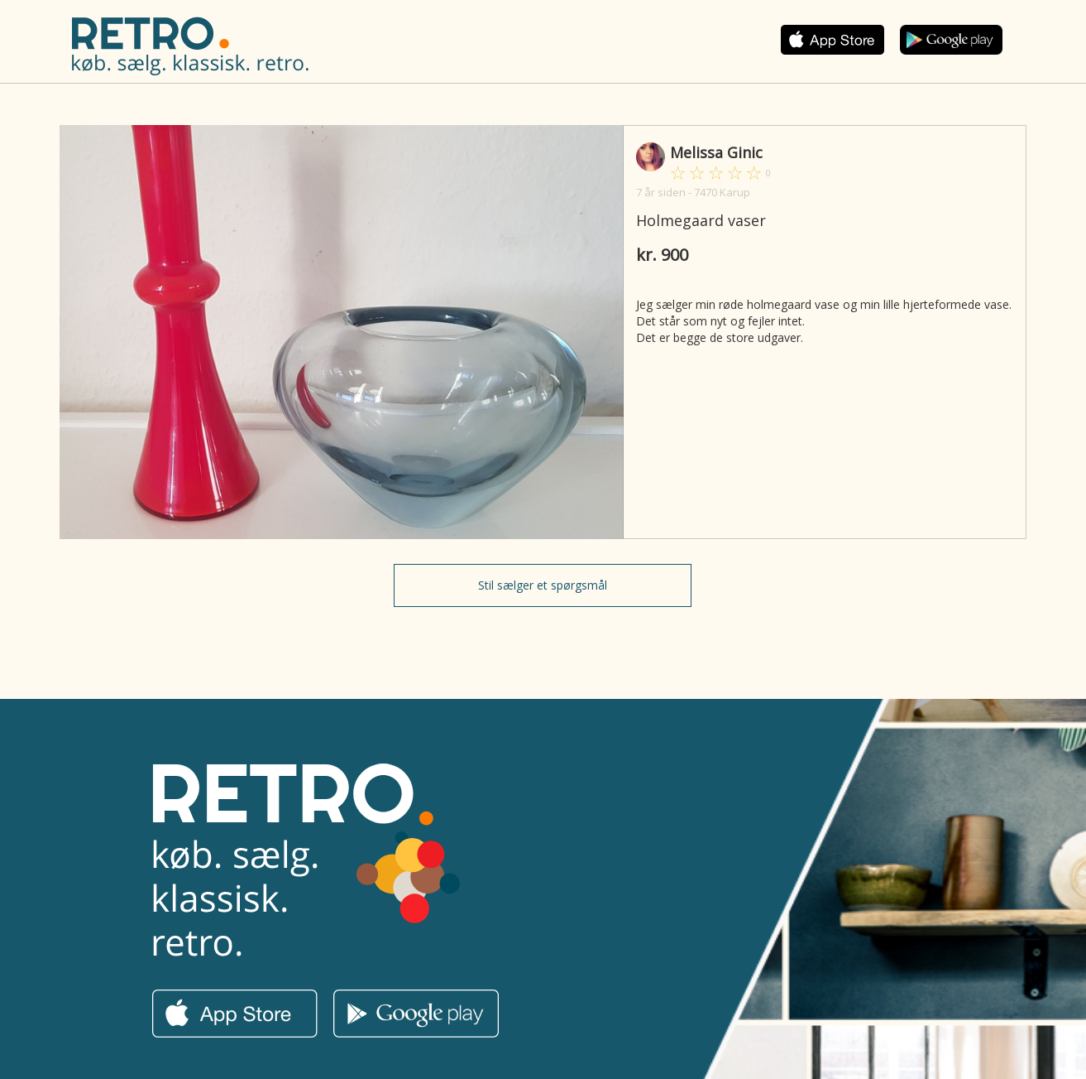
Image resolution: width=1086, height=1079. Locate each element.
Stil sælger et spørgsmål (542, 585)
